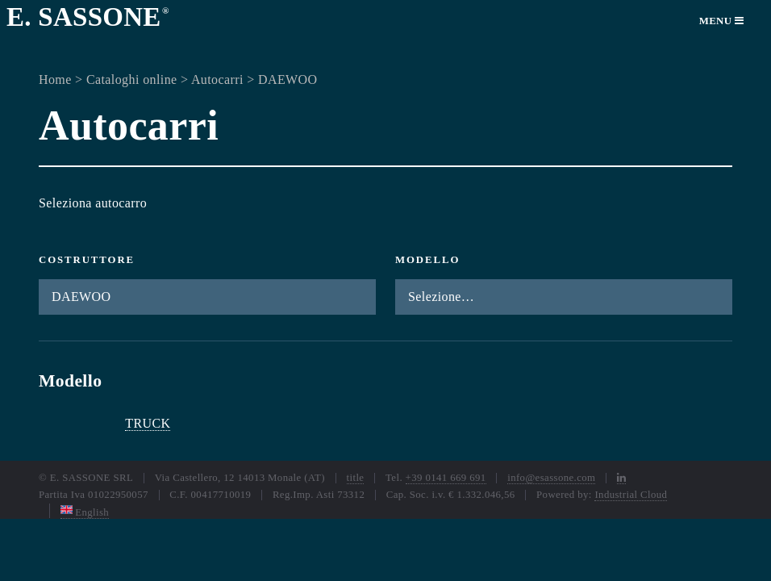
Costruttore (87, 259)
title (356, 477)
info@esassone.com (551, 477)
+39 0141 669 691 (446, 477)
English (85, 512)
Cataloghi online (131, 79)
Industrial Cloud (630, 494)
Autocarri (217, 79)
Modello (427, 259)
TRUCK (147, 423)
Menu (721, 21)
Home (55, 79)
